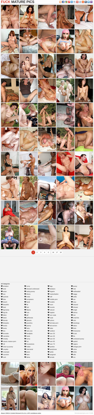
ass (3, 294)
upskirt (74, 341)
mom (50, 304)
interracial (28, 349)
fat (26, 304)
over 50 (51, 339)
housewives (29, 344)
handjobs (28, 333)
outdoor (51, 331)
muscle (51, 307)
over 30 (51, 333)
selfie (74, 297)
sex (73, 299)
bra (3, 331)
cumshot (5, 354)
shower (74, 307)
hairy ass (28, 331)
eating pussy (29, 291)
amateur (5, 286)
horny (27, 339)
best (3, 307)
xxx (73, 357)
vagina (74, 344)
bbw (3, 299)
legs (50, 286)
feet (26, 307)
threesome (75, 331)
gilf (26, 315)
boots (4, 328)
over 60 (51, 341)
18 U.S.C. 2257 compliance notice (31, 413)
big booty (5, 310)
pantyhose (52, 349)
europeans (29, 299)
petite (50, 352)
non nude (52, 315)
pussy (74, 286)
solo (73, 320)
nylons (51, 320)
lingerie (51, 291)
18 (61, 252)
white (74, 352)
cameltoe (5, 336)
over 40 (51, 336)
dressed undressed (31, 289)
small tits (75, 318)
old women (52, 325)
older (50, 328)
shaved (74, 304)
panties (51, 346)
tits (73, 336)
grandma (28, 323)
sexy (73, 302)
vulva (74, 349)
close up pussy (7, 346)
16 (53, 252)
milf (50, 297)
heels (27, 336)
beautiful (5, 304)
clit (3, 344)
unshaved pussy (77, 339)
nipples (51, 312)
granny (27, 325)
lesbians (51, 289)
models (51, 302)
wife (73, 354)
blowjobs (5, 323)
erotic (27, 297)
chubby (4, 339)
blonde (4, 320)
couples (4, 349)
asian (4, 291)
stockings (75, 323)
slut (73, 315)
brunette (5, 333)
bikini (3, 315)
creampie (5, 352)
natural (51, 310)
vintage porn (76, 346)
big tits (4, 312)
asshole (4, 297)
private (51, 357)
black (4, 318)
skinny (74, 312)
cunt (3, 357)
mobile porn (53, 299)
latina (27, 357)
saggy (74, 294)
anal (3, 289)
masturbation (53, 294)
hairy (27, 328)
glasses (28, 320)
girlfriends (28, 318)
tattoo (74, 325)
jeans (27, 352)
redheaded (75, 291)
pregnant (52, 354)
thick (73, 328)
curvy (27, 286)
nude (50, 318)
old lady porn (53, 323)
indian (27, 346)
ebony (27, 294)
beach (4, 302)
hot (26, 341)
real (73, 289)
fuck (26, 312)
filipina (27, 310)
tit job (74, 333)
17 (57, 252)
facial (27, 302)
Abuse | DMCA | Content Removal (11, 413)
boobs (4, 325)
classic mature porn (8, 341)
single (74, 310)
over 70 (51, 344)
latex (27, 354)
